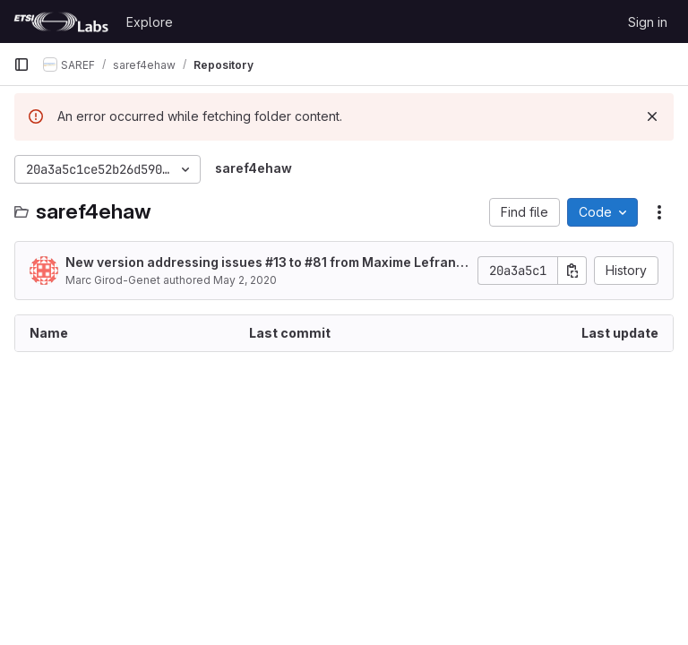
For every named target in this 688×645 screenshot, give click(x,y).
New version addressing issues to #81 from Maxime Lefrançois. (264, 262)
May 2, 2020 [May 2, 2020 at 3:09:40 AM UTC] (245, 280)
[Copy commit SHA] (572, 270)
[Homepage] (61, 21)
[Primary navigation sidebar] (21, 64)
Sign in (647, 22)
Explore (149, 22)
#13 (276, 262)
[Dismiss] (652, 116)
